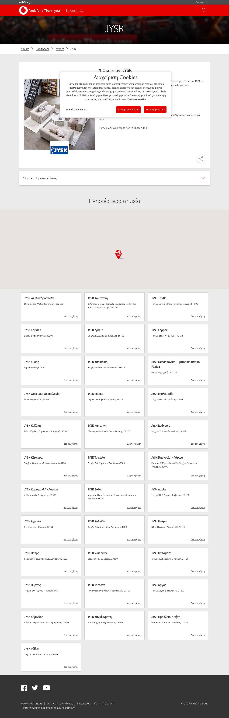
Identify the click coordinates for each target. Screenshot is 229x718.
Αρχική (25, 49)
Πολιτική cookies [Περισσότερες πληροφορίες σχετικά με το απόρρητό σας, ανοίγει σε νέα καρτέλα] (136, 99)
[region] (115, 95)
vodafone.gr (25, 2)
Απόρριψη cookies (128, 109)
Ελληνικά (199, 2)
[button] (119, 254)
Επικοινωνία (83, 703)
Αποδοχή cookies (155, 109)
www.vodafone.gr (32, 703)
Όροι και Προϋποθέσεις (60, 703)
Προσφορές (74, 10)
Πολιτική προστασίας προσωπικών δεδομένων (48, 707)
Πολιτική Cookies (104, 703)
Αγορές (60, 49)
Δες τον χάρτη (71, 316)
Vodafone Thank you (44, 10)
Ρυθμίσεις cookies (76, 109)
